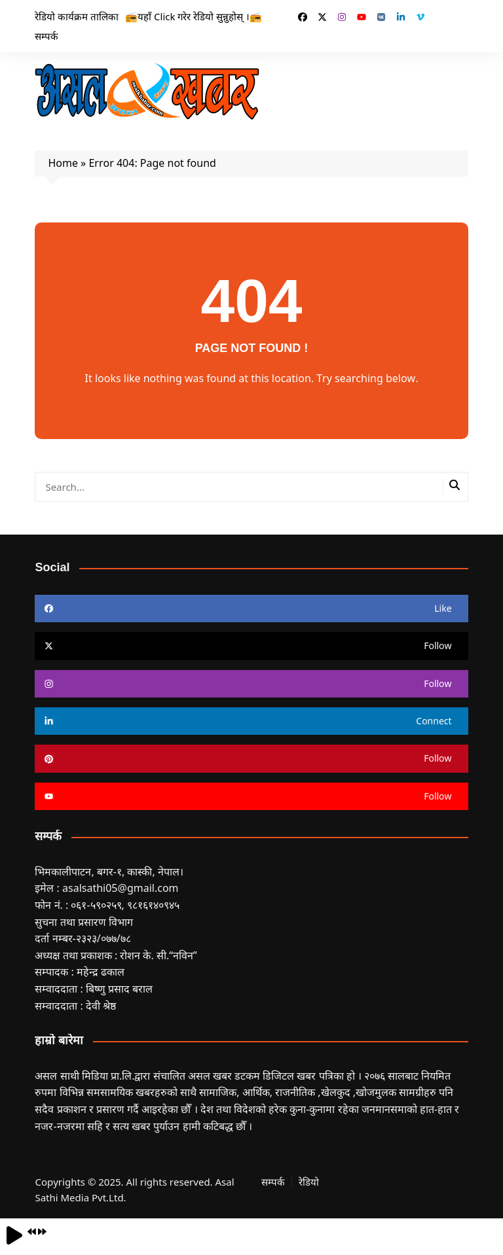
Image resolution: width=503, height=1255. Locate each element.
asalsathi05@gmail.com (120, 888)
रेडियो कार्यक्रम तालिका (77, 16)
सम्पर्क (46, 36)
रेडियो (309, 1181)
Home (63, 163)
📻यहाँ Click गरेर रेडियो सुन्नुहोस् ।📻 (193, 16)
